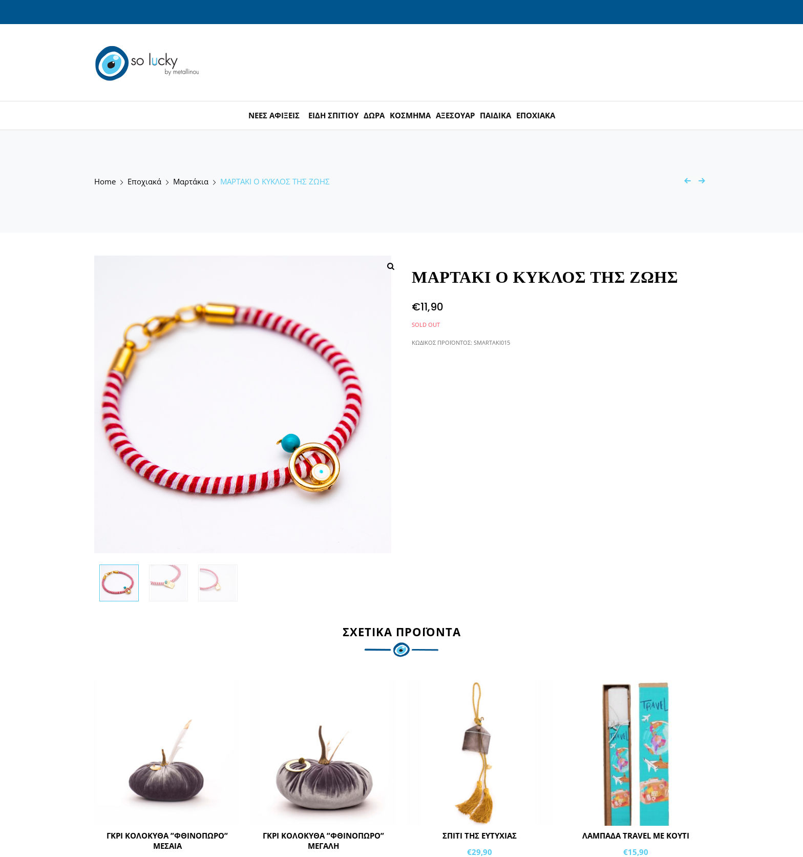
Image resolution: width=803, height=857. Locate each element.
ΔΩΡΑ (374, 115)
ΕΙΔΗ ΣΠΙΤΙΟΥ (333, 115)
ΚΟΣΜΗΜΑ (410, 115)
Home (105, 181)
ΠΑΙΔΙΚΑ (495, 115)
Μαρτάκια (190, 181)
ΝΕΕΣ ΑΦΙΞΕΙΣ (274, 115)
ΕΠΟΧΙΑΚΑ (535, 115)
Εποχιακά (144, 181)
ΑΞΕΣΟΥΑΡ (455, 115)
